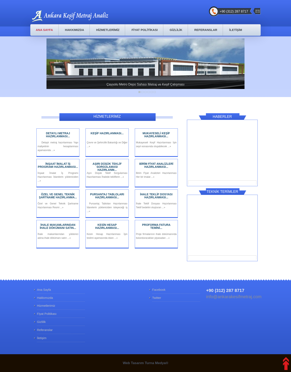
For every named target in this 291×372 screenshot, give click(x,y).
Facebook (159, 289)
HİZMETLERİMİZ (108, 30)
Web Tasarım (133, 363)
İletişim (41, 338)
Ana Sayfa (44, 289)
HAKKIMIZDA (74, 30)
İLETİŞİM (235, 30)
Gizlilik (41, 321)
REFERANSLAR (205, 30)
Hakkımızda (45, 297)
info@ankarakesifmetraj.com (233, 296)
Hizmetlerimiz (46, 305)
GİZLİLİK (176, 30)
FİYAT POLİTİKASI (145, 30)
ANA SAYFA (44, 30)
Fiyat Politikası (47, 313)
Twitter (156, 297)
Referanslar (45, 330)
